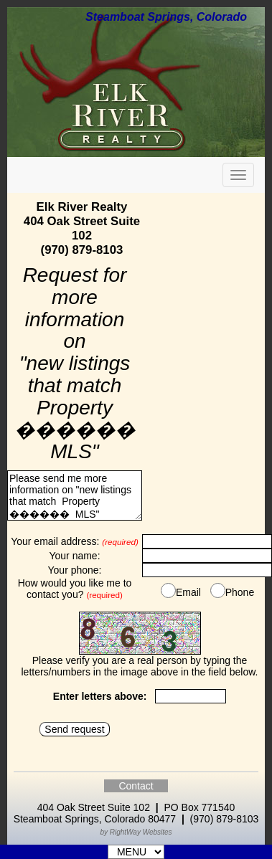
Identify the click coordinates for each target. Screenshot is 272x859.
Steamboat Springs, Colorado (166, 17)
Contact (135, 786)
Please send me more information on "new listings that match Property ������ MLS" (74, 495)
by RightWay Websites (136, 832)
